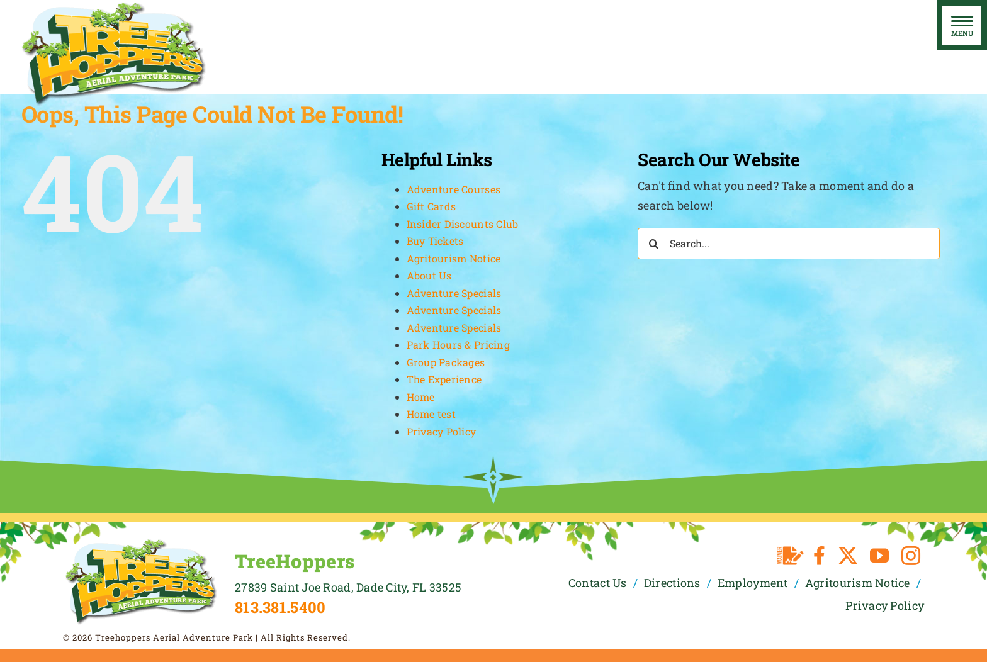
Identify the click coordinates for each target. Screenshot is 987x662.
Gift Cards (431, 206)
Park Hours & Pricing (458, 344)
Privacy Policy (442, 431)
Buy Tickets (435, 240)
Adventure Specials (454, 293)
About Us (429, 275)
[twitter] (847, 555)
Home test (431, 413)
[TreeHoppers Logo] (140, 543)
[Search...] (789, 243)
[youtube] (879, 555)
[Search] (653, 243)
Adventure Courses (454, 189)
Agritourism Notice (454, 258)
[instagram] (910, 555)
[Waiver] (790, 555)
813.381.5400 (280, 607)
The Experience (444, 379)
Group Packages (446, 362)
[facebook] (819, 555)
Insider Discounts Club (463, 223)
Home (421, 396)
